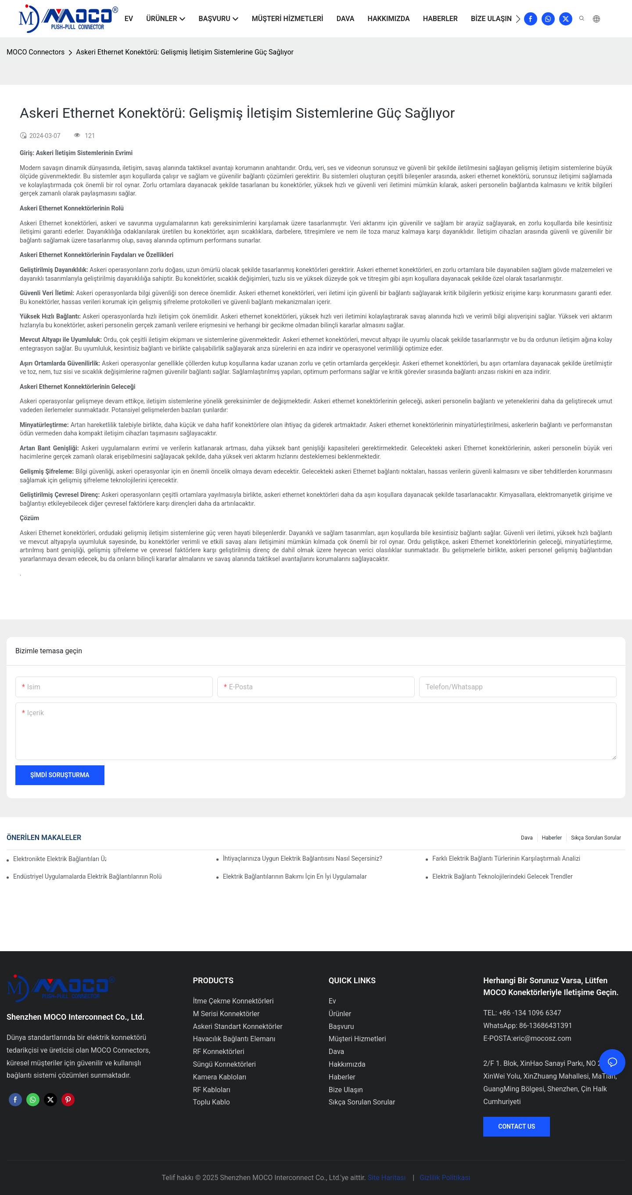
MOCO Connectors (36, 52)
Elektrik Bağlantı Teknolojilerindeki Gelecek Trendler (502, 876)
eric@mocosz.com (542, 1038)
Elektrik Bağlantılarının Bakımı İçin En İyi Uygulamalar (295, 876)
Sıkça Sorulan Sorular (596, 838)
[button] (518, 19)
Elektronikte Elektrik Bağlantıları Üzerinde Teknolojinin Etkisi (59, 858)
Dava (527, 838)
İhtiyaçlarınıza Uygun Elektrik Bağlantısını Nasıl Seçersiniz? (302, 858)
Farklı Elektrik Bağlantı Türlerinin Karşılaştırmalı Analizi (506, 858)
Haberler (552, 838)
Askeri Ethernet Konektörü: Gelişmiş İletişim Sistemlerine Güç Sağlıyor (185, 52)
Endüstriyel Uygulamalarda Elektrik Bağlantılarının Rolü (87, 876)
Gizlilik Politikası (445, 1177)
